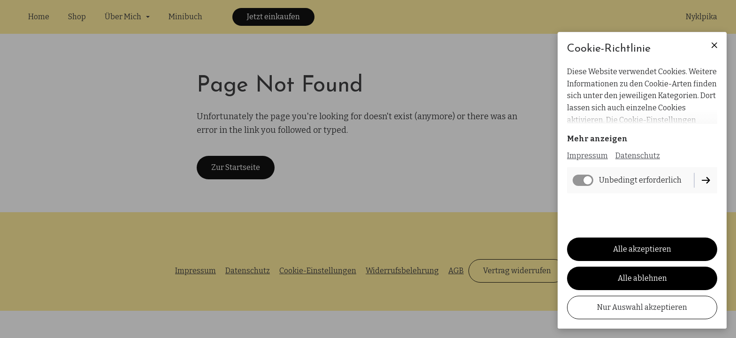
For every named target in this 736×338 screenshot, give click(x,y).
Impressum (587, 155)
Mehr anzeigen (597, 138)
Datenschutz (637, 155)
